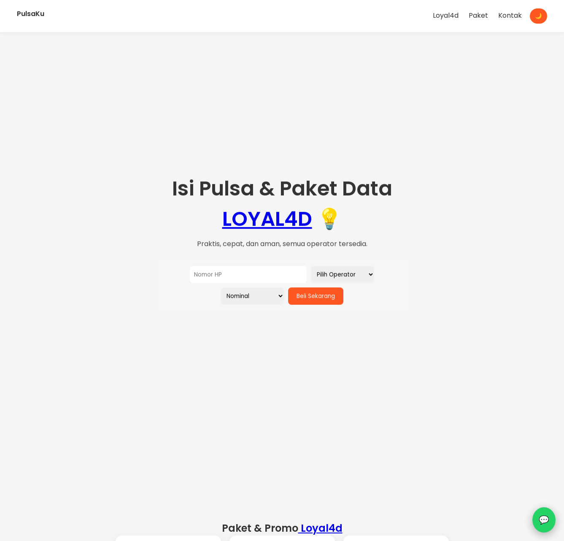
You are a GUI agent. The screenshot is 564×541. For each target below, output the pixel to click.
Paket (478, 15)
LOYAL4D (267, 219)
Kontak (510, 15)
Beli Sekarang (316, 296)
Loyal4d (446, 15)
